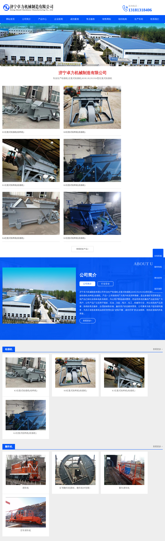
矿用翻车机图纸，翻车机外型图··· (62, 371)
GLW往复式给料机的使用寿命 (54, 443)
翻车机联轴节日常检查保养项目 (62, 418)
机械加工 (47, 519)
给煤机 (46, 515)
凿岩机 (17, 494)
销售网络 (106, 19)
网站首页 (10, 19)
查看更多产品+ (82, 188)
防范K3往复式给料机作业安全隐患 (57, 456)
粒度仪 (62, 499)
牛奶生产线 (58, 496)
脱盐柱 (149, 496)
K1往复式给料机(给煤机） (123, 128)
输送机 (22, 523)
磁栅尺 (49, 496)
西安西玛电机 (68, 494)
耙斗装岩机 (24, 527)
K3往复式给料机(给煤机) (123, 177)
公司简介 (26, 19)
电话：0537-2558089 (104, 522)
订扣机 (25, 494)
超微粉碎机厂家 (105, 494)
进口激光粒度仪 (73, 499)
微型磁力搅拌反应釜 (122, 494)
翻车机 (22, 519)
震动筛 (28, 496)
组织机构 (122, 19)
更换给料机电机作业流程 (21, 418)
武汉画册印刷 (153, 494)
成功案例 (74, 19)
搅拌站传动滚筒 (33, 499)
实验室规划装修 (16, 496)
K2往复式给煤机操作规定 (53, 472)
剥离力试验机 (38, 496)
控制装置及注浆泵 (51, 527)
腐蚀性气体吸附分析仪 (134, 496)
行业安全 (106, 223)
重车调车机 (102, 370)
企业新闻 (58, 19)
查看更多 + (158, 336)
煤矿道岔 (57, 494)
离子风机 (68, 496)
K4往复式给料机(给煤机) (68, 177)
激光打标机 (46, 494)
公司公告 (6, 523)
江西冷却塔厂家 (138, 494)
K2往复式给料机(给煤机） (14, 177)
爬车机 (22, 515)
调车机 (21, 370)
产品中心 (42, 19)
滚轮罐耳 (47, 531)
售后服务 (90, 19)
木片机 (45, 499)
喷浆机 (22, 531)
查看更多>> (102, 434)
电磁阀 (77, 496)
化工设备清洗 (19, 499)
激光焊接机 (7, 499)
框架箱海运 (91, 494)
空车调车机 (142, 370)
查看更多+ (87, 260)
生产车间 (138, 19)
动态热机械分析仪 (106, 496)
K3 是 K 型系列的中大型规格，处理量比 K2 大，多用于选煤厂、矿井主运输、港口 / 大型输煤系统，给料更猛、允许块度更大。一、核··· (140, 452)
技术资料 (6, 515)
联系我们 (154, 19)
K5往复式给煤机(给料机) (13, 128)
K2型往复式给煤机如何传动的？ (56, 467)
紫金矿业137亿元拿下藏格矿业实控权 (58, 462)
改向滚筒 (119, 496)
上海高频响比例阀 (89, 496)
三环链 (46, 523)
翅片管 (5, 496)
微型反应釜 (80, 494)
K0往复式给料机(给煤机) (68, 128)
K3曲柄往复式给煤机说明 (53, 482)
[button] (81, 64)
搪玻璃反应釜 (87, 499)
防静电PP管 (35, 494)
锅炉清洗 (99, 499)
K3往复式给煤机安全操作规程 (55, 477)
